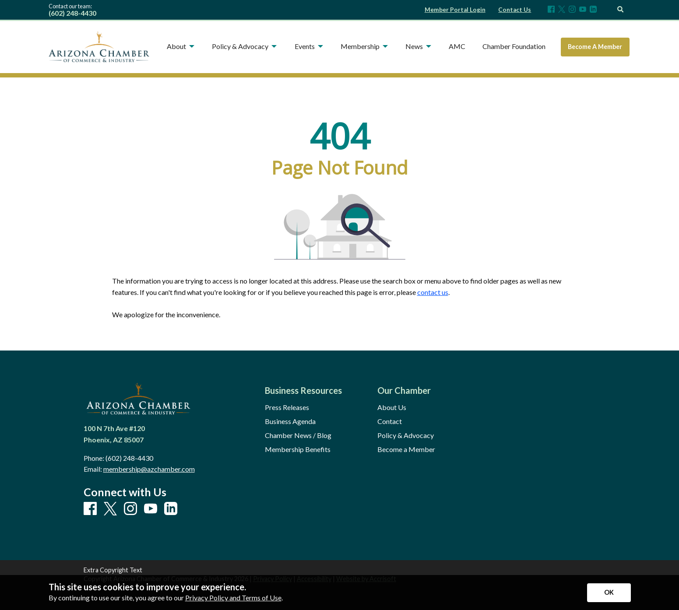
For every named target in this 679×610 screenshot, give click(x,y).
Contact (389, 421)
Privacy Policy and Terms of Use (233, 597)
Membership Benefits (298, 449)
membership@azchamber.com (149, 469)
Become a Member (406, 449)
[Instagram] (572, 10)
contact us (432, 292)
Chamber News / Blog (298, 435)
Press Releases (287, 407)
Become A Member (595, 46)
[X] (561, 10)
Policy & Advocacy (405, 435)
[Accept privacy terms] (609, 592)
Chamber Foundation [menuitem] (513, 46)
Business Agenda (290, 421)
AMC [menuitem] (457, 46)
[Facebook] (551, 10)
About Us (391, 407)
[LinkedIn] (593, 10)
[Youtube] (582, 10)
